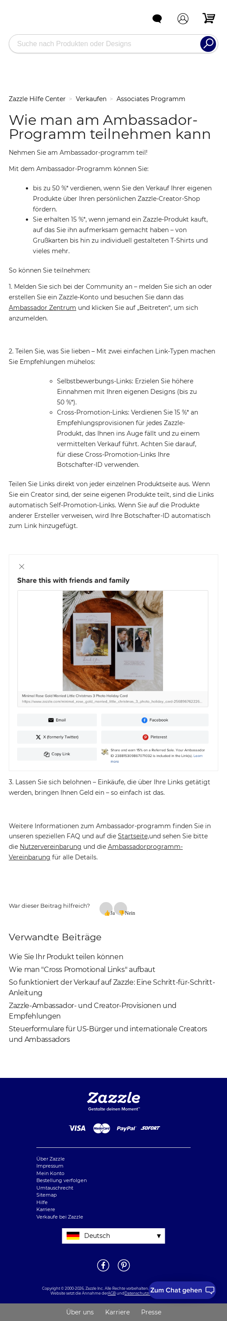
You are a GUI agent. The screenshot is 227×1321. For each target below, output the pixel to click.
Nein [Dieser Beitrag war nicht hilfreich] (126, 912)
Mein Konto (50, 1173)
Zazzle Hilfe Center (37, 99)
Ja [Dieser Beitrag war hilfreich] (111, 912)
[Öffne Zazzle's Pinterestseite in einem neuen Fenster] (124, 1271)
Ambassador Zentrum (42, 308)
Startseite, (133, 836)
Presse (151, 1312)
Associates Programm (151, 99)
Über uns (80, 1312)
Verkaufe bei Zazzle (59, 1217)
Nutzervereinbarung (51, 847)
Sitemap (46, 1195)
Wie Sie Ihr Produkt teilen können (66, 957)
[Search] (208, 44)
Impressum (50, 1166)
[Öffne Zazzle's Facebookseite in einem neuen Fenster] (103, 1271)
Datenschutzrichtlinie (144, 1293)
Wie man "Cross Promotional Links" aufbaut (82, 969)
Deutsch (97, 1236)
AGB (112, 1293)
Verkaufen (91, 99)
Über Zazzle (50, 1159)
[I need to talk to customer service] (182, 1290)
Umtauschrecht (54, 1188)
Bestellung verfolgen (61, 1180)
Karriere (45, 1209)
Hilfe (42, 1202)
